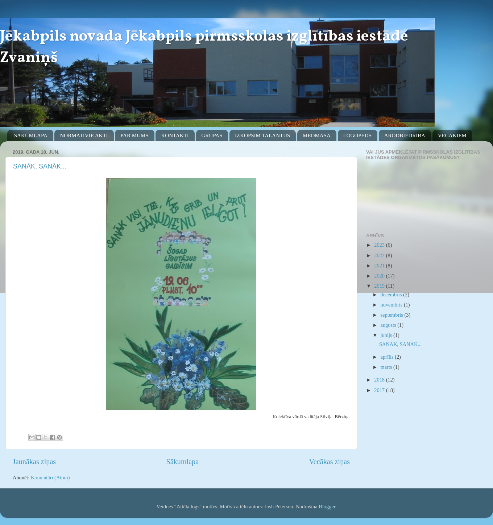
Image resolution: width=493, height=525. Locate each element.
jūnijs (387, 335)
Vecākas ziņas (329, 462)
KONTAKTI (174, 135)
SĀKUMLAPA (30, 135)
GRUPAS (212, 135)
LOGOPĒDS (357, 135)
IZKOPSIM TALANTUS (262, 135)
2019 (380, 286)
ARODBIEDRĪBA (404, 135)
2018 (380, 380)
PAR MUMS (134, 135)
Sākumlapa (182, 462)
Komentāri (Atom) (50, 477)
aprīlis (388, 357)
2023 (380, 245)
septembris (393, 315)
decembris (392, 294)
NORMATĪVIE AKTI (84, 135)
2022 (380, 255)
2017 (380, 390)
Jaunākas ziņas (34, 462)
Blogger (327, 506)
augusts (389, 325)
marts (387, 367)
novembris (392, 305)
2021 (380, 265)
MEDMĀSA (317, 135)
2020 (380, 276)
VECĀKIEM (452, 135)
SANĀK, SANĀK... (39, 166)
